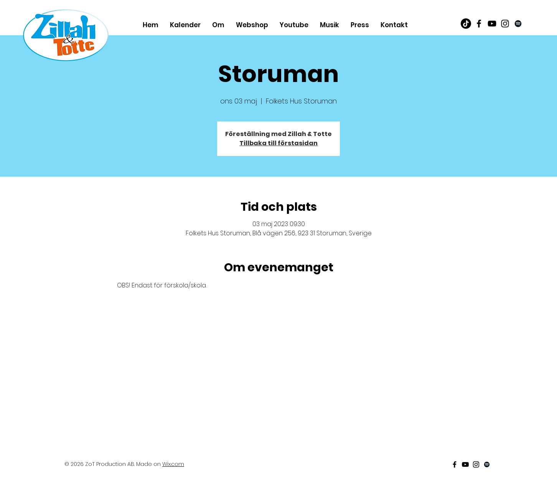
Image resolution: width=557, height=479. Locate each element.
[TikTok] (466, 23)
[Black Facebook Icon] (479, 23)
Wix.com (173, 464)
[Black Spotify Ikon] (518, 23)
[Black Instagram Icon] (505, 23)
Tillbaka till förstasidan (278, 143)
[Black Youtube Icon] (492, 23)
